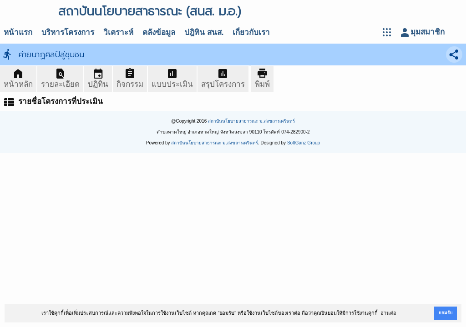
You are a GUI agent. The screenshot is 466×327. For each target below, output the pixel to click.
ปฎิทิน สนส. (203, 32)
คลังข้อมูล (158, 32)
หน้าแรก (18, 32)
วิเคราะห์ (118, 32)
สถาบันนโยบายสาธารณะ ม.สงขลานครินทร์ (251, 121)
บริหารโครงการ (67, 32)
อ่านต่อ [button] (388, 313)
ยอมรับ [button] (445, 312)
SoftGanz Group (303, 142)
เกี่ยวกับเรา (251, 32)
